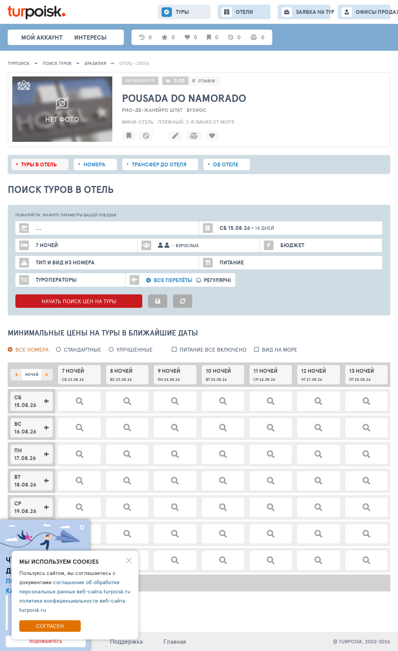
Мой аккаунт (42, 37)
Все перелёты (173, 280)
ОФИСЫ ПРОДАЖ (373, 12)
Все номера (31, 349)
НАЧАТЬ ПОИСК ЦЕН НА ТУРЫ (79, 301)
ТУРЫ (182, 12)
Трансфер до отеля (159, 164)
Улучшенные (135, 349)
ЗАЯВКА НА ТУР (313, 12)
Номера (94, 164)
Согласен (50, 625)
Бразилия (95, 63)
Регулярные (220, 280)
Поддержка (126, 641)
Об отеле (225, 164)
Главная (174, 641)
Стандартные (82, 349)
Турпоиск (19, 63)
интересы (90, 37)
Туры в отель (39, 164)
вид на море (279, 349)
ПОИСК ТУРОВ (57, 63)
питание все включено (213, 349)
